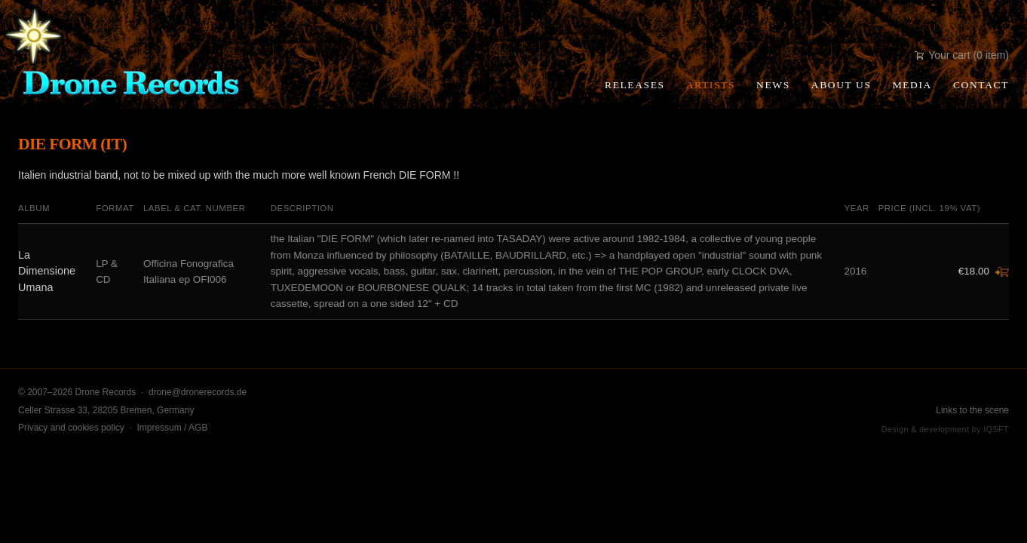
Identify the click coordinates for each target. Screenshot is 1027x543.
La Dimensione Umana (46, 271)
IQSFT (996, 429)
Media (912, 84)
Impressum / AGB (171, 427)
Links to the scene (972, 410)
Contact (981, 84)
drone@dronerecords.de (198, 392)
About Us (841, 84)
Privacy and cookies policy (71, 427)
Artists (710, 84)
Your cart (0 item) (962, 55)
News (773, 84)
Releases (635, 84)
